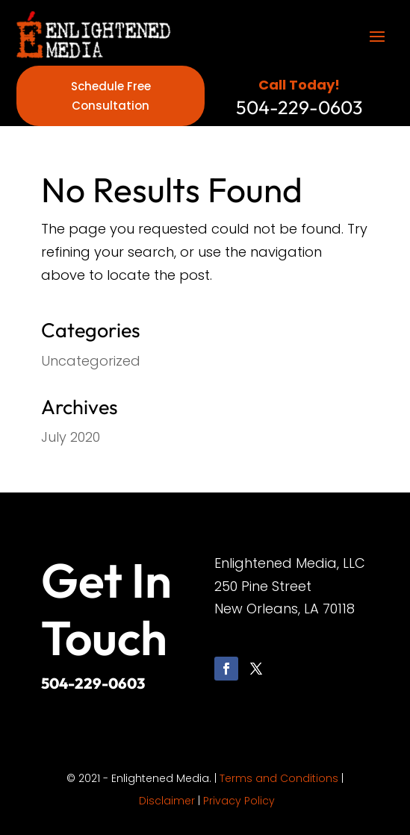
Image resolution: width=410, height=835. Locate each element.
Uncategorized (90, 360)
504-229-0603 (93, 683)
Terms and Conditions (279, 778)
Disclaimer (167, 800)
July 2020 (70, 437)
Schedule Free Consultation (111, 95)
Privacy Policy (239, 800)
